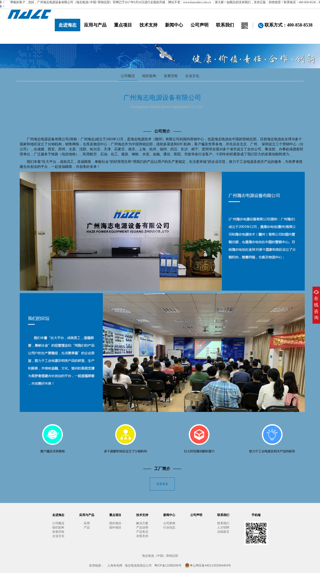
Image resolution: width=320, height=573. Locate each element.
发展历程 (171, 76)
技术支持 (149, 25)
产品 (87, 527)
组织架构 (149, 76)
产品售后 (142, 531)
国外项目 (115, 527)
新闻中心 (174, 25)
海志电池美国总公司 (138, 565)
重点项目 (123, 25)
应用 (87, 523)
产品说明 (142, 527)
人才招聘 (223, 527)
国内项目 (115, 523)
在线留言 (223, 531)
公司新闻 (169, 523)
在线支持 (142, 536)
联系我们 (225, 25)
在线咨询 (316, 305)
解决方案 (142, 523)
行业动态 (169, 527)
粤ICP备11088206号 (168, 565)
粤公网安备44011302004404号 (208, 565)
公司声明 (199, 25)
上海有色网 (114, 565)
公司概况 (128, 76)
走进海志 (67, 25)
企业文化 (192, 76)
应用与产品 (95, 25)
